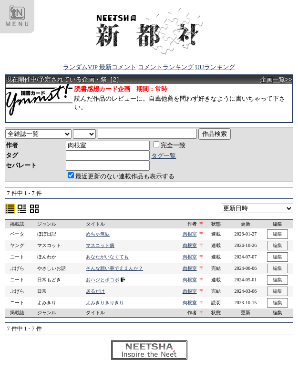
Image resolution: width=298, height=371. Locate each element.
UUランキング (215, 67)
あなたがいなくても (107, 256)
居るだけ (95, 291)
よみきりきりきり (105, 302)
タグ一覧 (163, 155)
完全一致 (169, 145)
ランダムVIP (80, 67)
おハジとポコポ (102, 279)
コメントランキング (166, 67)
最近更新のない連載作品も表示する (121, 176)
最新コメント (117, 67)
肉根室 (190, 234)
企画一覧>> (276, 79)
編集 (277, 234)
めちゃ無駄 (98, 234)
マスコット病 (100, 245)
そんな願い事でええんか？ (114, 268)
